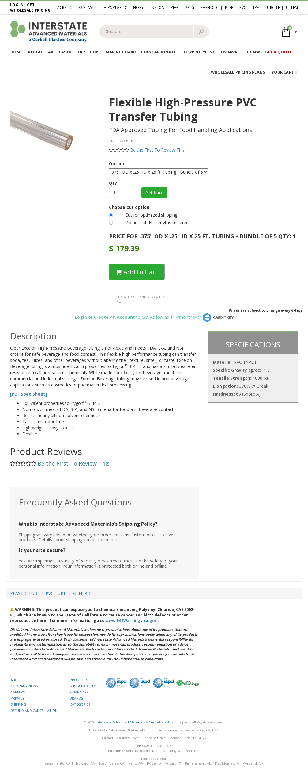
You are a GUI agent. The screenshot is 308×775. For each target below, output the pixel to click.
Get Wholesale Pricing (30, 7)
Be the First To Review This (157, 150)
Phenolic (210, 7)
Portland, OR (253, 763)
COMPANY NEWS (24, 686)
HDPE (95, 52)
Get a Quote (278, 52)
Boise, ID (154, 763)
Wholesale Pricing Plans (238, 72)
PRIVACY (17, 698)
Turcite (272, 7)
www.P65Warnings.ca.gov (131, 620)
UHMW (253, 52)
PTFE (229, 7)
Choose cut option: (130, 207)
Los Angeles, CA (111, 763)
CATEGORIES (80, 704)
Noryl (139, 7)
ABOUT (16, 679)
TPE (255, 7)
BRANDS (76, 698)
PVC (242, 7)
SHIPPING (18, 704)
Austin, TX (173, 763)
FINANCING (79, 692)
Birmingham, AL (198, 763)
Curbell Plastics (161, 722)
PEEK (175, 7)
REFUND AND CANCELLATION (34, 710)
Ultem (292, 7)
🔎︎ (201, 31)
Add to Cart (137, 272)
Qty (113, 183)
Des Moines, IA (227, 763)
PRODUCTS (79, 679)
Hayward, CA (84, 763)
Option (116, 164)
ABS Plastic (60, 52)
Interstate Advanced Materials (120, 722)
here (115, 540)
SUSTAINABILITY (83, 686)
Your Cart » (285, 72)
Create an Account (114, 317)
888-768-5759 (160, 745)
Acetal (35, 52)
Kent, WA (135, 763)
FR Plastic (88, 7)
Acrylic (64, 7)
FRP (81, 52)
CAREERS (18, 692)
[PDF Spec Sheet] (28, 394)
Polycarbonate (158, 52)
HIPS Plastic (115, 7)
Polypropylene (198, 52)
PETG (189, 7)
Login (81, 317)
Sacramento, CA (57, 763)
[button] (290, 31)
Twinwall (231, 52)
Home (16, 52)
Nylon (158, 7)
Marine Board (121, 52)
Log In (17, 4)
